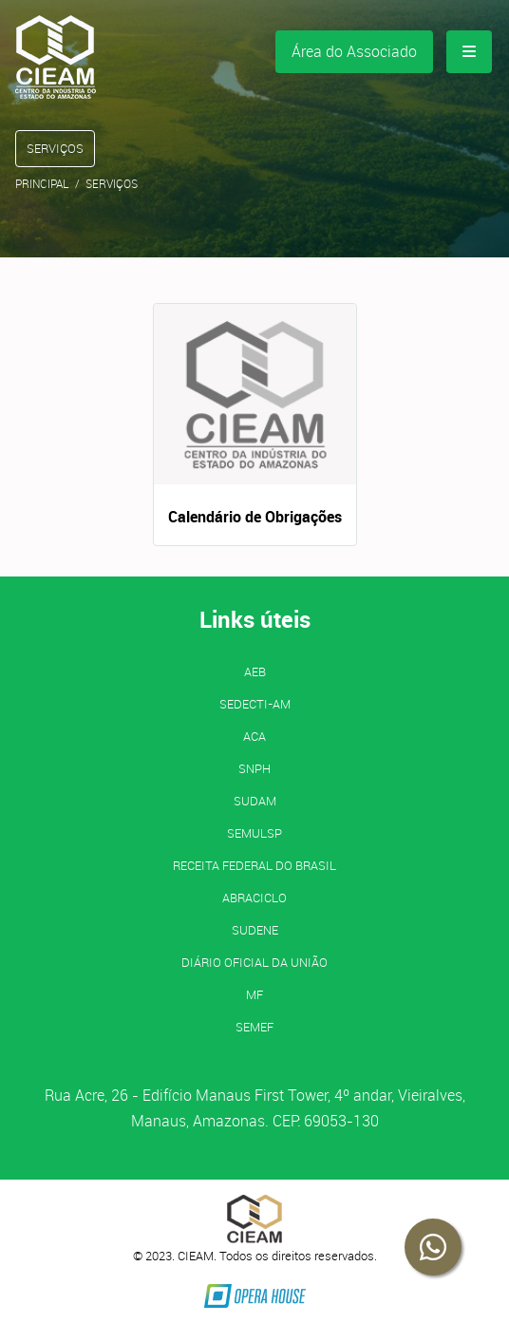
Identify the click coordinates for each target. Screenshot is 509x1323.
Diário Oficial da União (254, 962)
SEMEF (254, 1026)
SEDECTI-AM (255, 703)
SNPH (254, 768)
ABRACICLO (254, 897)
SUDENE (255, 929)
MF (254, 994)
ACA (254, 736)
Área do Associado (354, 51)
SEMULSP (254, 832)
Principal (42, 183)
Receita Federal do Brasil (254, 865)
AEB (255, 671)
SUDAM (255, 800)
